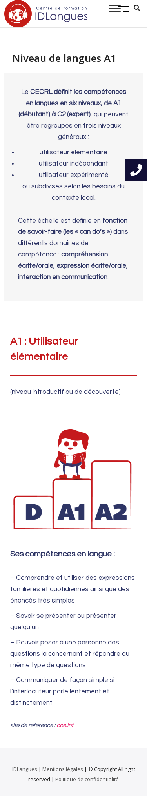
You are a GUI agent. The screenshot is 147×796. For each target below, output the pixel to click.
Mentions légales (62, 769)
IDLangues (24, 769)
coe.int (64, 725)
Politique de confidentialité (87, 779)
